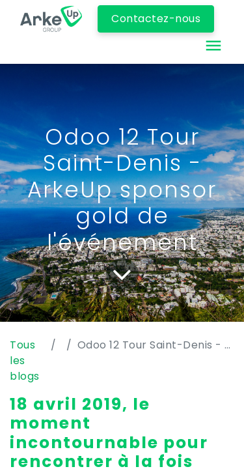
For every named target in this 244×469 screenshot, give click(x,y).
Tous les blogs (25, 360)
